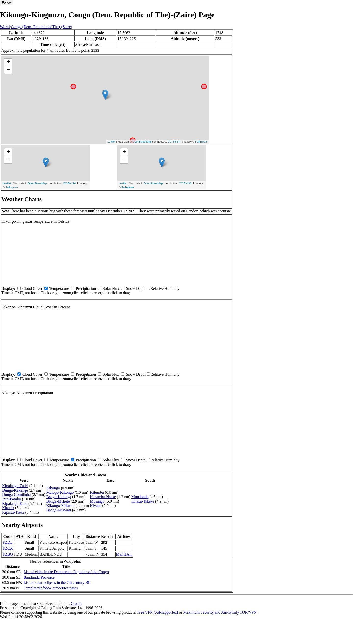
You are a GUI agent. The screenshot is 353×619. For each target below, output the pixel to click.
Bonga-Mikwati (58, 510)
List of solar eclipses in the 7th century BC (57, 583)
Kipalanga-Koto (14, 503)
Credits (76, 603)
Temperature (59, 288)
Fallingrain (201, 141)
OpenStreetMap (141, 141)
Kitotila (8, 508)
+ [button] (8, 62)
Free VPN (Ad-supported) (157, 612)
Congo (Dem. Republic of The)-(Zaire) (41, 27)
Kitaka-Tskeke (142, 501)
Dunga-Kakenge (15, 490)
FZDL (8, 542)
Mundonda (139, 497)
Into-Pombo (11, 499)
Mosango (97, 501)
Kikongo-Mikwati (60, 506)
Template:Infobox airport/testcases (51, 588)
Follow (7, 2)
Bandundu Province (39, 577)
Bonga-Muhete (58, 501)
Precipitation (86, 288)
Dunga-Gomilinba (16, 495)
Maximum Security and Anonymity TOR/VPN (220, 612)
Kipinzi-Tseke (13, 512)
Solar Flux (111, 288)
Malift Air (124, 554)
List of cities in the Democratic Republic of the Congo (66, 572)
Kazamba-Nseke (103, 497)
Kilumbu (97, 492)
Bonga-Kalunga (58, 497)
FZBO (8, 554)
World (5, 27)
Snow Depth (136, 288)
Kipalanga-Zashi (15, 486)
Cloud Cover (32, 288)
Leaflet (111, 141)
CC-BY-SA (174, 141)
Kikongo (53, 488)
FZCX (8, 548)
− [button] (8, 70)
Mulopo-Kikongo (60, 492)
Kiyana (95, 506)
